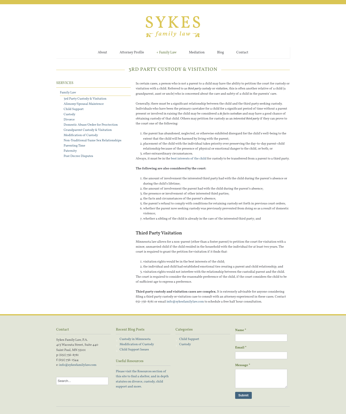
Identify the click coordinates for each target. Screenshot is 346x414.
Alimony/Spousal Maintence (84, 104)
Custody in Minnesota (135, 339)
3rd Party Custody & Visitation (85, 99)
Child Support (74, 109)
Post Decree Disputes (78, 156)
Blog (220, 52)
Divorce (69, 119)
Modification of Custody (81, 135)
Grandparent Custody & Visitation (88, 130)
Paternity (70, 151)
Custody (69, 114)
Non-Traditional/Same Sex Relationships (92, 140)
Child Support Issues (134, 349)
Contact (242, 52)
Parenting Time (74, 146)
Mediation (197, 52)
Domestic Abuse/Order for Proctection (91, 125)
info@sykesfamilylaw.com (185, 302)
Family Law (166, 53)
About (102, 52)
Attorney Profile (132, 52)
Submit (243, 395)
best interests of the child (189, 158)
